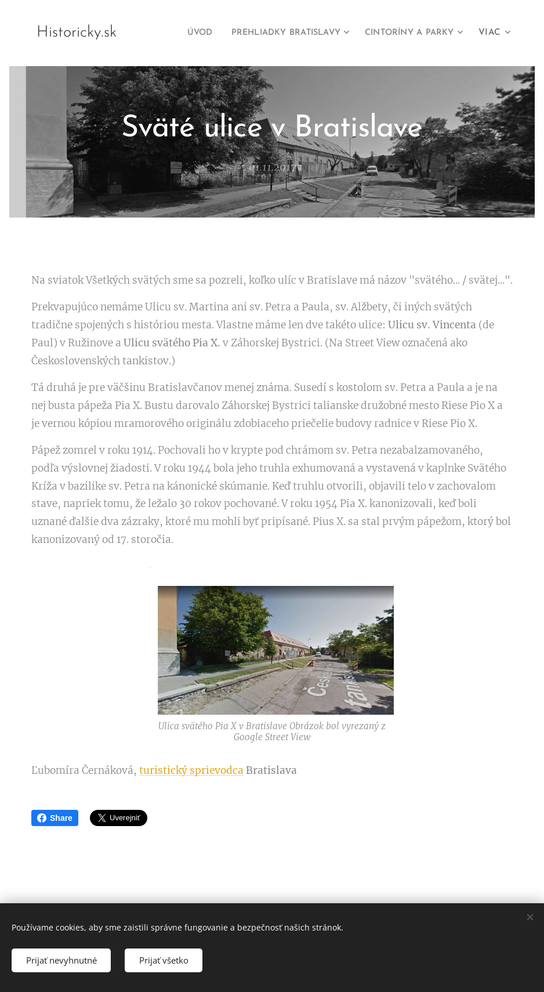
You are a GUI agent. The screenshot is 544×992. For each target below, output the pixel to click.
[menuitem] (178, 33)
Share (54, 818)
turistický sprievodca (191, 770)
